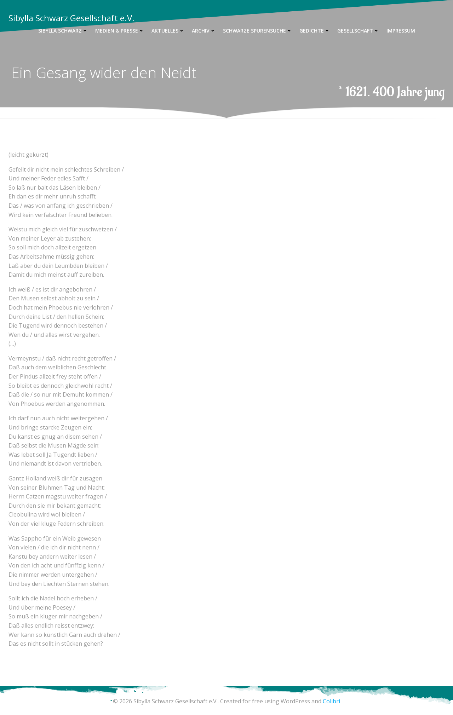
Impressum (400, 30)
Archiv (204, 30)
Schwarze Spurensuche (257, 30)
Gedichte (314, 30)
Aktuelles (168, 30)
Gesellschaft (358, 30)
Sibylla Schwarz (63, 30)
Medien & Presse (119, 30)
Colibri (331, 701)
